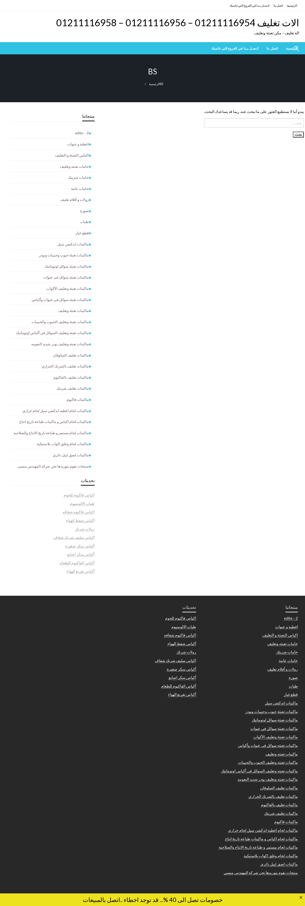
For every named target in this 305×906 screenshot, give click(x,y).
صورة (84, 211)
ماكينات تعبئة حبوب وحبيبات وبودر (64, 255)
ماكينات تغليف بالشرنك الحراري (65, 366)
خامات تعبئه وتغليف (74, 166)
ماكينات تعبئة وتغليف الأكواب (67, 288)
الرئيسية (292, 5)
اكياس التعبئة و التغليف (72, 155)
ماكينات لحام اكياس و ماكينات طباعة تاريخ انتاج (54, 421)
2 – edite (82, 133)
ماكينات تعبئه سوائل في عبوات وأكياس (60, 299)
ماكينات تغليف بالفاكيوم (71, 377)
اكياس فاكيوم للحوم (79, 495)
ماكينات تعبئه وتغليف (73, 310)
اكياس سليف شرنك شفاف (74, 537)
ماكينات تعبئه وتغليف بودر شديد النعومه (60, 344)
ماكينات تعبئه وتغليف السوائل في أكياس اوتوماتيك (52, 333)
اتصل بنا (278, 5)
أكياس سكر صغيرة (80, 546)
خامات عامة (80, 188)
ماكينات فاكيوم (77, 399)
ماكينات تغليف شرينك (72, 388)
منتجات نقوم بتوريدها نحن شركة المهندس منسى (53, 466)
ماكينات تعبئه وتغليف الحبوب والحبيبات (60, 322)
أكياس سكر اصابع (81, 554)
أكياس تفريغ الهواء (80, 571)
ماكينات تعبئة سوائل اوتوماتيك (67, 266)
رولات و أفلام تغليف (74, 199)
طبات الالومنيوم (82, 503)
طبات (84, 221)
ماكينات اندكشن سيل (73, 244)
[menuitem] (272, 48)
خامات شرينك (78, 177)
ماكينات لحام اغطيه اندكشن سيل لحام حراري (55, 410)
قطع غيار (82, 233)
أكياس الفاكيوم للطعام (77, 562)
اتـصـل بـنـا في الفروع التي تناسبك (249, 5)
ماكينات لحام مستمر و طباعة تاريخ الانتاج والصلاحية (51, 433)
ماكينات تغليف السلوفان (71, 355)
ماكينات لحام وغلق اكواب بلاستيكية (63, 444)
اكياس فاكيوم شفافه (78, 511)
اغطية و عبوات (78, 144)
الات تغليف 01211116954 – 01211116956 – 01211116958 (177, 22)
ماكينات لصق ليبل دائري (71, 455)
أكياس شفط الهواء (80, 520)
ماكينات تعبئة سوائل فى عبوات (66, 277)
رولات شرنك (85, 529)
